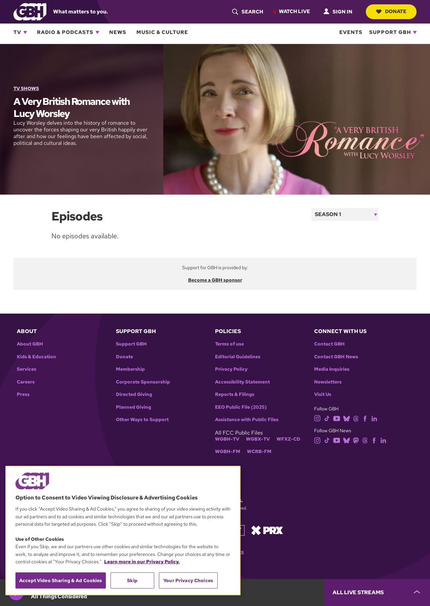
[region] (123, 530)
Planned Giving (133, 407)
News (117, 32)
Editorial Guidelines (237, 357)
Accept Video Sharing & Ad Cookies (60, 580)
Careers (26, 382)
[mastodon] (356, 439)
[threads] (356, 417)
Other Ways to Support (142, 419)
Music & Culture (162, 32)
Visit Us (322, 394)
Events (350, 32)
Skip (132, 580)
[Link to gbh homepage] (29, 11)
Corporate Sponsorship (143, 382)
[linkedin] (374, 417)
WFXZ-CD (288, 439)
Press (23, 394)
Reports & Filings (234, 394)
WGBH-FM (227, 451)
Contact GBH (329, 344)
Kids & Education (36, 357)
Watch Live (294, 11)
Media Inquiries (331, 369)
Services (26, 369)
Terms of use (229, 344)
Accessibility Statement (242, 382)
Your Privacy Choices (188, 580)
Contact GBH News (336, 357)
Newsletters (328, 382)
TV (17, 32)
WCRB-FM (259, 451)
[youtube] (336, 417)
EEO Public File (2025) (241, 407)
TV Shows (26, 88)
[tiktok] (327, 417)
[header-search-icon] (247, 12)
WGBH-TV (227, 439)
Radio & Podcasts (65, 32)
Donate (391, 11)
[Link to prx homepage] (267, 529)
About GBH (30, 344)
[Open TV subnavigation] (25, 32)
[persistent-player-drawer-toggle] (377, 592)
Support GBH (390, 32)
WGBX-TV (258, 439)
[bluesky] (346, 417)
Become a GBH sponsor (215, 280)
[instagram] (317, 417)
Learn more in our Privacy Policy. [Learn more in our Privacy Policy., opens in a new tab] (142, 562)
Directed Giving (134, 394)
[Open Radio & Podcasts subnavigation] (97, 32)
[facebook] (365, 417)
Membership (130, 369)
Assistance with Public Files (246, 419)
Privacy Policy (231, 369)
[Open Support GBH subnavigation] (415, 32)
